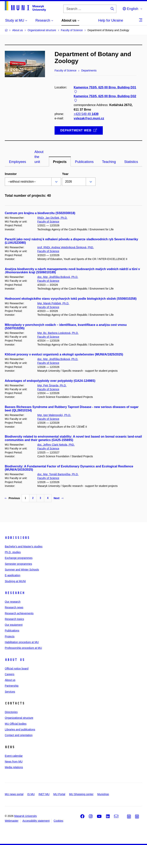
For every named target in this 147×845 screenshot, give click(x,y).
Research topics (14, 619)
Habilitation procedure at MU (22, 642)
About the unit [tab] (38, 157)
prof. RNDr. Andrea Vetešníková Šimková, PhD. (65, 247)
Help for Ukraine (110, 20)
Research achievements (19, 613)
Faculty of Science (48, 221)
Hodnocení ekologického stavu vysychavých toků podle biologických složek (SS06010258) (70, 298)
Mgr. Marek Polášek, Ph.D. (53, 303)
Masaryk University (25, 815)
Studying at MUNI (15, 581)
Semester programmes (18, 563)
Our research (12, 601)
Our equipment (14, 624)
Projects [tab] (60, 162)
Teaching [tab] (109, 162)
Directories (11, 712)
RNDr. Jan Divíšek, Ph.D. (52, 217)
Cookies (58, 820)
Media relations (14, 767)
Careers (9, 674)
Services (10, 691)
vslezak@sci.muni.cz (89, 118)
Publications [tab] (84, 162)
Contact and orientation (19, 735)
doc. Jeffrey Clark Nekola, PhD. (56, 444)
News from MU (14, 761)
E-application (12, 575)
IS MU (31, 794)
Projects (10, 636)
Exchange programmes (19, 557)
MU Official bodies (15, 723)
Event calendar (14, 755)
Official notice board (16, 668)
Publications (12, 630)
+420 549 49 (86, 114)
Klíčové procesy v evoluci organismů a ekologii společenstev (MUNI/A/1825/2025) (64, 354)
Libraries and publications (20, 729)
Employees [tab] (17, 162)
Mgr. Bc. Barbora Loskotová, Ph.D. (58, 332)
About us (15, 660)
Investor (11, 174)
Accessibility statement (36, 820)
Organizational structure (19, 717)
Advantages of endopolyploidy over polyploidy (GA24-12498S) (50, 380)
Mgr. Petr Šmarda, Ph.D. (52, 385)
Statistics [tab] (131, 162)
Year (65, 174)
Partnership (12, 685)
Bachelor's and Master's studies (23, 546)
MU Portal (59, 794)
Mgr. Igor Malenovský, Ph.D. (54, 415)
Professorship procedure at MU (23, 647)
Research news (14, 607)
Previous (12, 498)
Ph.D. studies (13, 552)
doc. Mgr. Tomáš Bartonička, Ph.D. (57, 474)
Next (58, 498)
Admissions (17, 538)
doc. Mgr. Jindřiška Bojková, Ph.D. (57, 276)
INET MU (43, 794)
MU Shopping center (81, 794)
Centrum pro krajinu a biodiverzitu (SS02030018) (40, 213)
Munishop (103, 794)
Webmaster (11, 820)
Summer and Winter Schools (22, 569)
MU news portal (14, 794)
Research (15, 593)
